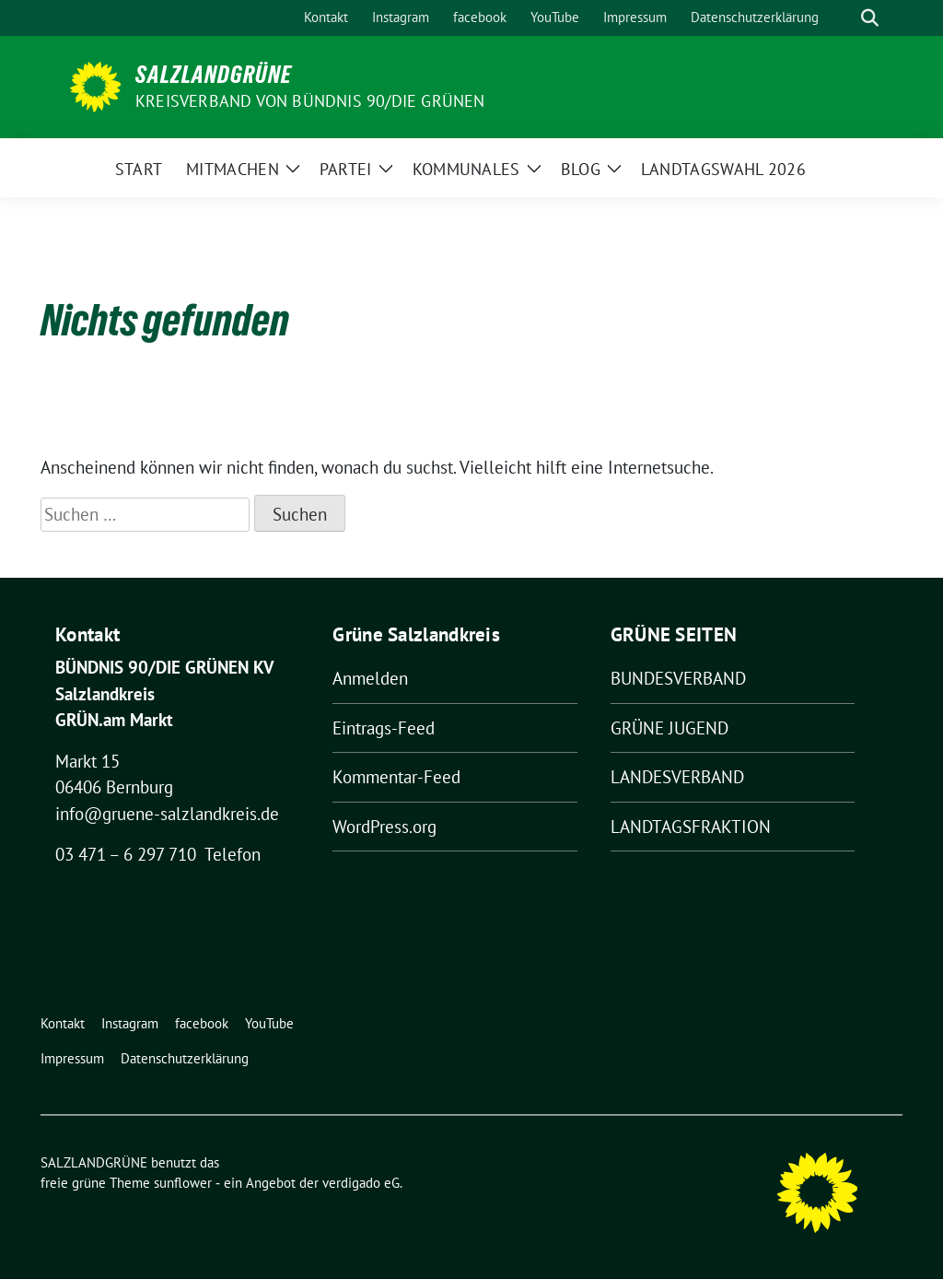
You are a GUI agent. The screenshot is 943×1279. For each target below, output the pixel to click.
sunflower (183, 1182)
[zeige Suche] (870, 18)
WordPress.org (384, 827)
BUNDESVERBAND (678, 678)
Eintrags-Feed (383, 728)
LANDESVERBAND (677, 777)
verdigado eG (361, 1182)
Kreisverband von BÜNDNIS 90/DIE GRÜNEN (310, 100)
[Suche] (843, 18)
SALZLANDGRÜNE (213, 74)
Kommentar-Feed (396, 777)
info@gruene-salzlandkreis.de (167, 814)
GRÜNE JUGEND (669, 728)
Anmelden (370, 678)
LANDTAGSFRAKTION (691, 827)
